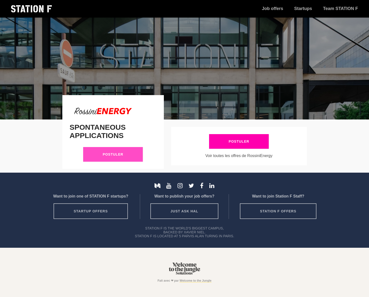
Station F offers (278, 211)
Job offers (272, 8)
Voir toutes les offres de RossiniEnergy (239, 156)
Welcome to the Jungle (195, 280)
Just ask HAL (184, 211)
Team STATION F (340, 8)
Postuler (113, 154)
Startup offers (91, 211)
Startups (303, 8)
